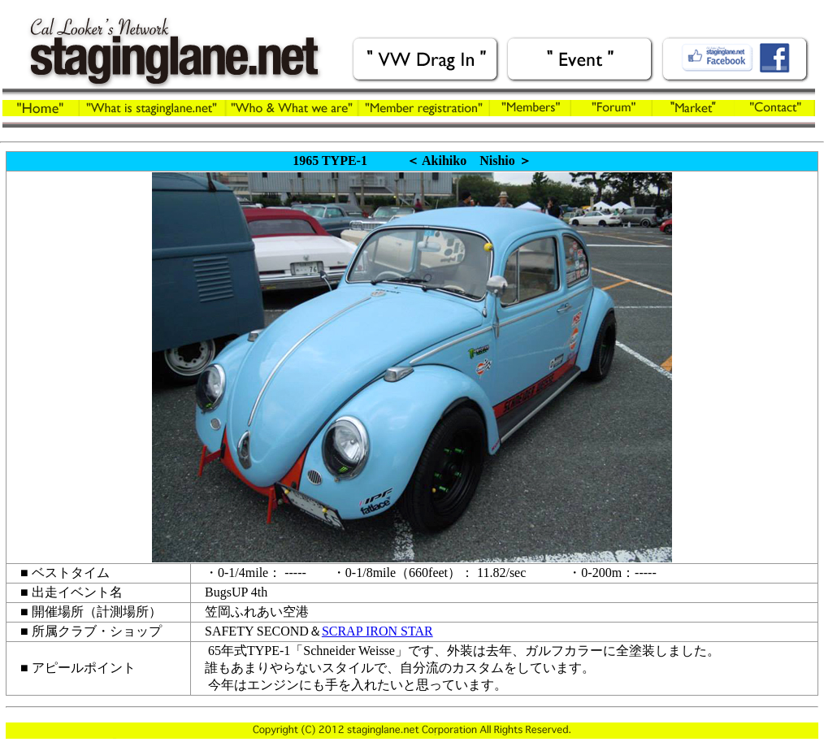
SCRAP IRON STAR (377, 631)
